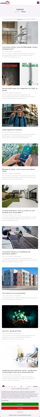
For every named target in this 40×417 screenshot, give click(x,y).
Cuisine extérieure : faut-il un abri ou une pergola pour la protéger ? (18, 211)
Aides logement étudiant (12, 130)
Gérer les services (4, 400)
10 (21, 386)
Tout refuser (27, 397)
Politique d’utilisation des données (24, 415)
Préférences (20, 412)
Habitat (10, 51)
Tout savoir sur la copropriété (13, 293)
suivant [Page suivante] (29, 386)
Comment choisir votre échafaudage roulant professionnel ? (20, 48)
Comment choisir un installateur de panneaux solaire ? (16, 253)
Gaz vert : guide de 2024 (11, 331)
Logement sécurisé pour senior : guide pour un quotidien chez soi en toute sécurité (19, 371)
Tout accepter (20, 404)
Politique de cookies (13, 415)
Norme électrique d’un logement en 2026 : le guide (20, 89)
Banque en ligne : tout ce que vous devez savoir (18, 170)
